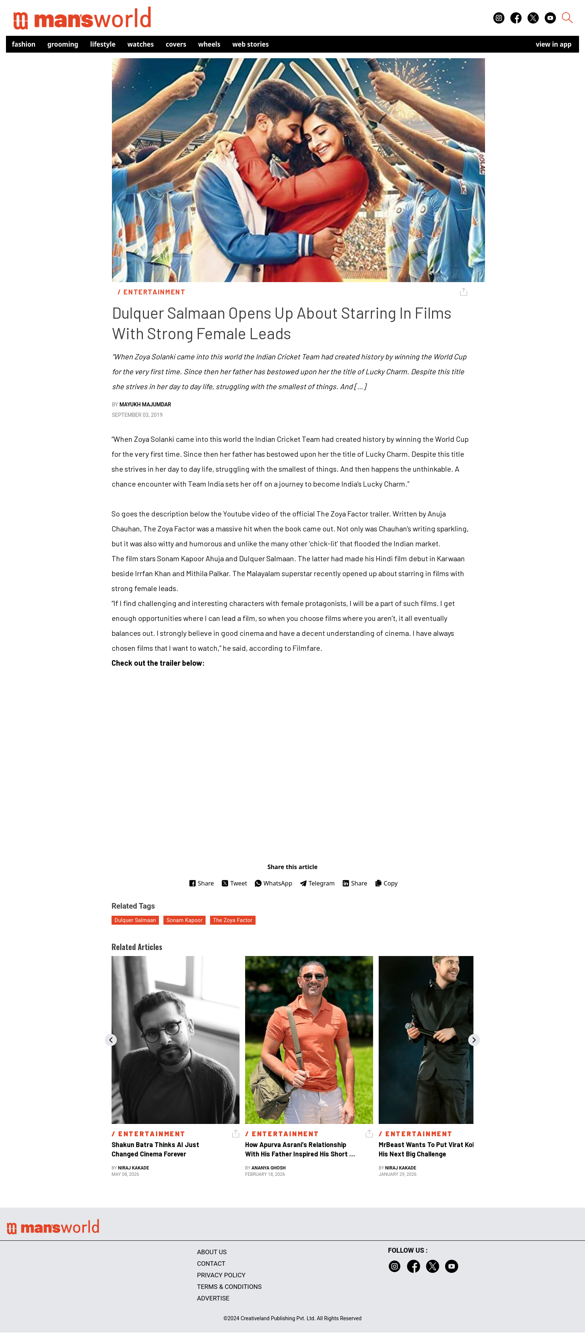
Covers (176, 44)
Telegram (317, 883)
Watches (141, 44)
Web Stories (250, 44)
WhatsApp (273, 883)
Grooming (62, 44)
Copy (386, 883)
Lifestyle (103, 44)
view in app (554, 44)
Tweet (234, 883)
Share (201, 883)
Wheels (209, 44)
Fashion (23, 44)
